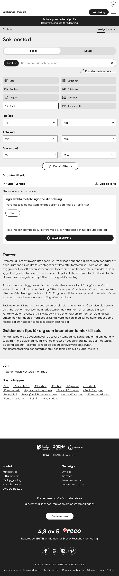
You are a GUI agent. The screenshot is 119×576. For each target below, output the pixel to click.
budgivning (52, 313)
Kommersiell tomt (98, 394)
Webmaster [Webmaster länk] (79, 570)
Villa (6, 386)
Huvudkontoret (12, 484)
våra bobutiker (43, 317)
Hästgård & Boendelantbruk (39, 394)
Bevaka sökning (59, 237)
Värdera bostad (12, 488)
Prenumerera (59, 516)
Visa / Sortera (16, 183)
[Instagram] (63, 551)
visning (40, 313)
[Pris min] (30, 122)
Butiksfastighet (94, 390)
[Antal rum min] (30, 138)
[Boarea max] (89, 155)
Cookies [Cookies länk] (66, 570)
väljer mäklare (89, 348)
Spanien (111, 29)
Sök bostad (9, 11)
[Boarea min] (30, 155)
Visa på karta (108, 183)
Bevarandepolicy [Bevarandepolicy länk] (32, 570)
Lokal (33, 398)
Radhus (56, 386)
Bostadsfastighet (68, 390)
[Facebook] (45, 551)
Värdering (99, 12)
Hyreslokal (10, 394)
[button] (113, 12)
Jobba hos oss (71, 484)
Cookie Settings (106, 570)
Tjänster (67, 476)
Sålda (88, 50)
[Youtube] (54, 551)
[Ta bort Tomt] (16, 213)
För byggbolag (12, 480)
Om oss (66, 471)
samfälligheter (43, 348)
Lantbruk (90, 386)
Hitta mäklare (11, 476)
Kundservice (10, 471)
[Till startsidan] (25, 4)
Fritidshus (41, 386)
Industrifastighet (73, 394)
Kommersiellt (12, 390)
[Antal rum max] (89, 138)
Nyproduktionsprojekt (38, 390)
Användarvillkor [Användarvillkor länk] (52, 570)
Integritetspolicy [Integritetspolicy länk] (13, 570)
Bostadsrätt (22, 386)
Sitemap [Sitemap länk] (92, 570)
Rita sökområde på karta (100, 71)
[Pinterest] (72, 551)
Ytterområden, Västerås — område (25, 371)
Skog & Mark (50, 398)
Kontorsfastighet (14, 398)
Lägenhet (73, 386)
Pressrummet (70, 480)
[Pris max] (89, 122)
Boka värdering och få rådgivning (59, 22)
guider (26, 340)
